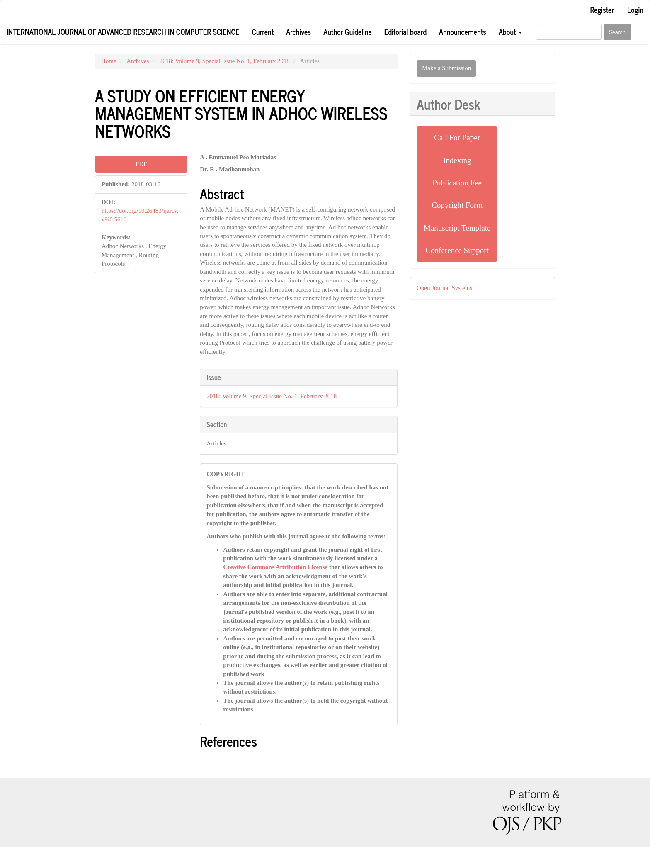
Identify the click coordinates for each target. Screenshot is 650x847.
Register (602, 9)
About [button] (510, 31)
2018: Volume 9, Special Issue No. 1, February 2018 (225, 61)
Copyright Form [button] (457, 205)
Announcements (462, 31)
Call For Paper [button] (457, 137)
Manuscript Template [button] (457, 228)
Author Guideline (347, 31)
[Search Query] (569, 32)
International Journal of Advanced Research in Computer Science (123, 31)
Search (617, 32)
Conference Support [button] (456, 250)
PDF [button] (141, 164)
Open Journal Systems (444, 288)
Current (263, 31)
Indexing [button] (457, 160)
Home (108, 61)
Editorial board (405, 31)
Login (635, 9)
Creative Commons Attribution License (275, 567)
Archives (298, 31)
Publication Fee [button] (457, 182)
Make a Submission (446, 68)
